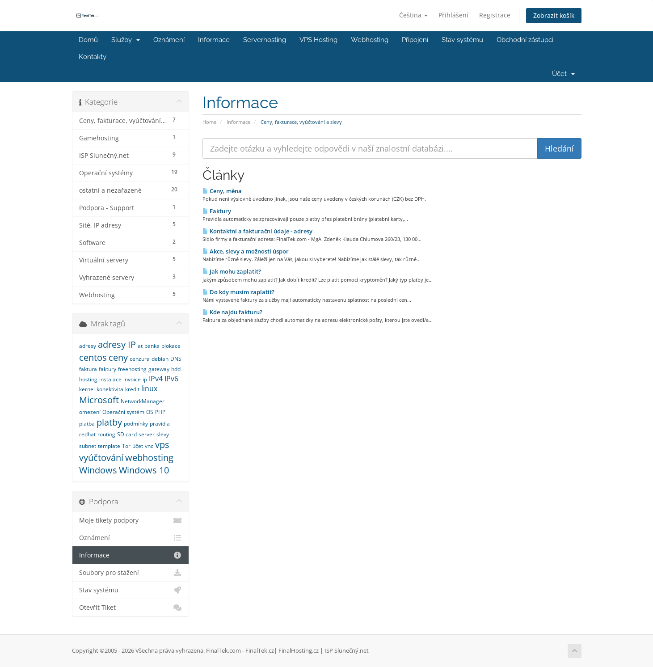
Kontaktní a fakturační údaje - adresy (257, 231)
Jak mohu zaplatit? (231, 271)
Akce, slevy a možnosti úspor (245, 251)
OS (149, 412)
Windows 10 (144, 470)
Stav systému (462, 40)
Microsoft (99, 400)
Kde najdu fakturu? (232, 312)
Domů (88, 40)
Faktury (216, 211)
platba (87, 423)
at (140, 346)
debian (160, 359)
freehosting (132, 369)
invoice (132, 379)
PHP (160, 412)
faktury (107, 369)
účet (137, 446)
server (147, 434)
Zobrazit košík (553, 15)
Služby (125, 40)
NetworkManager (142, 401)
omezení (90, 412)
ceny (118, 357)
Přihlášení (453, 15)
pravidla (160, 423)
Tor (126, 446)
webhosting (149, 458)
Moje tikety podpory (130, 520)
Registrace (494, 15)
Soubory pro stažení (130, 572)
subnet (87, 446)
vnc (149, 446)
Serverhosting (264, 40)
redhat (87, 434)
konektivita (110, 389)
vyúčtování (101, 458)
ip (145, 379)
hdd (176, 369)
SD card (127, 434)
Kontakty (92, 57)
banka (152, 346)
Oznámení (169, 40)
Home (209, 121)
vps (162, 445)
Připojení (415, 40)
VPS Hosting (318, 40)
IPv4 (156, 379)
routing (106, 434)
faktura (88, 369)
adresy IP (117, 344)
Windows (98, 470)
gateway (158, 369)
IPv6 (171, 379)
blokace (171, 346)
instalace (110, 379)
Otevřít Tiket (130, 607)
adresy (87, 346)
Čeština (413, 15)
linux (149, 388)
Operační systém (123, 412)
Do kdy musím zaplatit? (238, 292)
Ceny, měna (222, 191)
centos (93, 357)
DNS (175, 359)
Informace (214, 40)
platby (109, 422)
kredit (132, 389)
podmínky (136, 423)
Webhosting (369, 40)
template (109, 446)
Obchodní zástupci (525, 40)
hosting (88, 379)
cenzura (140, 359)
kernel (87, 389)
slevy (162, 434)
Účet (563, 74)
